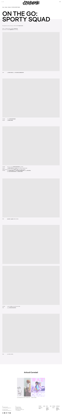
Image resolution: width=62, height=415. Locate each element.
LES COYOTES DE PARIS (12, 171)
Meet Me (53, 407)
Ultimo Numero (40, 407)
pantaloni (16, 168)
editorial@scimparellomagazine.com (6, 410)
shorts (11, 306)
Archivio (40, 408)
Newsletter (57, 408)
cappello (14, 169)
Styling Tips (47, 409)
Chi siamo (57, 407)
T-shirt (17, 169)
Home (3, 7)
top (13, 168)
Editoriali (9, 7)
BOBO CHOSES (10, 72)
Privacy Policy (58, 409)
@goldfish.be (12, 29)
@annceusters (21, 25)
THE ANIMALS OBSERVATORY (19, 72)
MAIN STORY (29, 170)
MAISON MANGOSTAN (16, 166)
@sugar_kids (16, 28)
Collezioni (47, 407)
